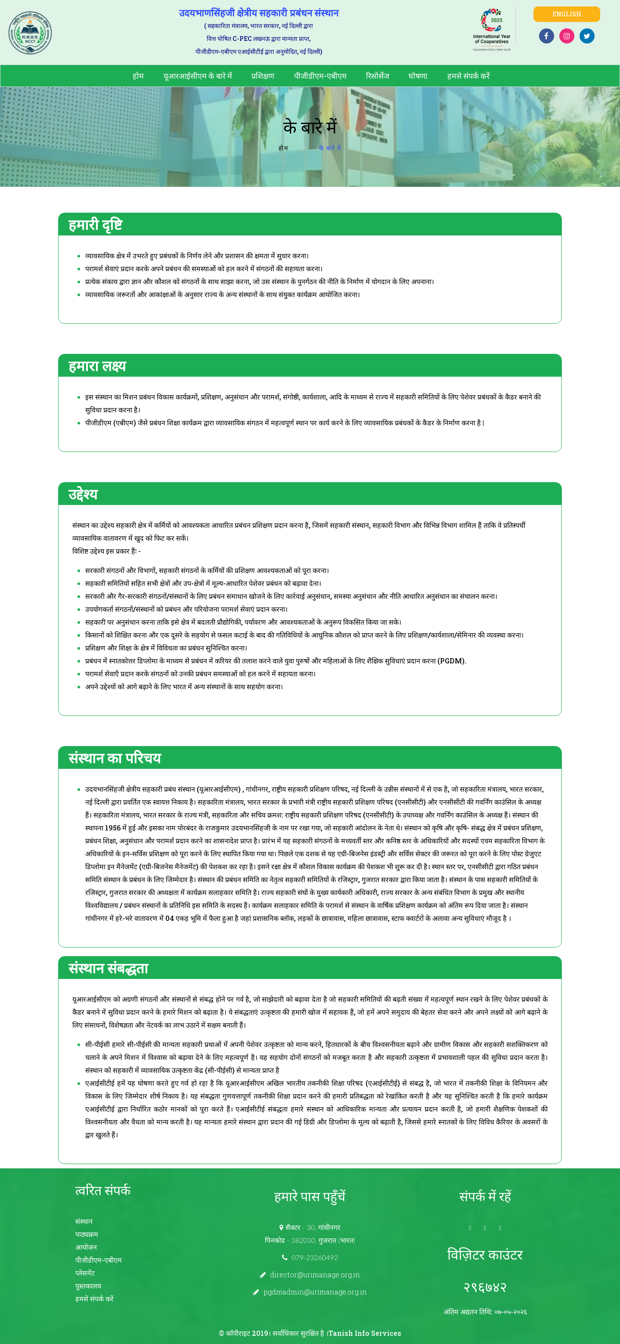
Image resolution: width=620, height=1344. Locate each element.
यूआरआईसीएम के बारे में (198, 76)
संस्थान (84, 1221)
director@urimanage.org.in (315, 1274)
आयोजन (86, 1246)
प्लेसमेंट (85, 1272)
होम (138, 76)
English (566, 14)
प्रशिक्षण (262, 76)
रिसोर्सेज (377, 76)
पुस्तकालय (88, 1285)
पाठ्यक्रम (86, 1234)
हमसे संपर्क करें (468, 76)
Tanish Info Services (365, 1333)
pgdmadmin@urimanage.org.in (315, 1291)
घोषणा (418, 76)
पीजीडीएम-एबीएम (320, 76)
